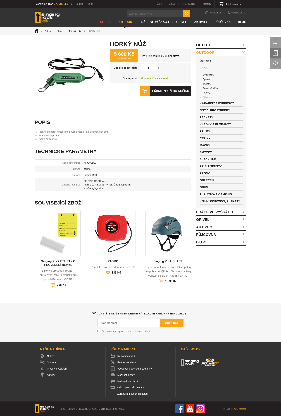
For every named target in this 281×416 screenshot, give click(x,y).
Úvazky (205, 60)
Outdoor (124, 21)
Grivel (181, 21)
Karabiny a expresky (217, 103)
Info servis (275, 53)
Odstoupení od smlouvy (130, 387)
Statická (207, 84)
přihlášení (152, 55)
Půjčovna (223, 21)
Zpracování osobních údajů (132, 393)
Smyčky (206, 152)
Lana (60, 31)
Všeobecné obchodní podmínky (135, 368)
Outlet (104, 21)
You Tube (190, 408)
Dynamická (208, 75)
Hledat (186, 13)
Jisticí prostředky (215, 110)
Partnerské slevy (126, 362)
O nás (172, 4)
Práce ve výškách (154, 21)
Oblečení (207, 180)
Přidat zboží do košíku (170, 91)
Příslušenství (75, 31)
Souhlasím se (126, 331)
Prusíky (206, 92)
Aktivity (200, 21)
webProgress (240, 409)
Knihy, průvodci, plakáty (220, 201)
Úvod (159, 4)
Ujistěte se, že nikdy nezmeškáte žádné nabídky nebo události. (144, 313)
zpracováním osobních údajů (134, 331)
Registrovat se (238, 12)
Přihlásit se (216, 12)
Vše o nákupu (188, 4)
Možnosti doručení (127, 381)
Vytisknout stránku (275, 42)
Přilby (205, 131)
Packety (206, 117)
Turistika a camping (216, 194)
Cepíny (205, 138)
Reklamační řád (126, 356)
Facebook (179, 408)
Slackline (208, 159)
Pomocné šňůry (210, 88)
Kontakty (207, 4)
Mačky (205, 145)
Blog (242, 21)
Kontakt (275, 63)
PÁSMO (113, 261)
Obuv (204, 187)
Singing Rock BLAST (167, 261)
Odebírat (171, 323)
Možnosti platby (126, 374)
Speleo (206, 79)
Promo (205, 173)
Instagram (200, 408)
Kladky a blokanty (215, 124)
